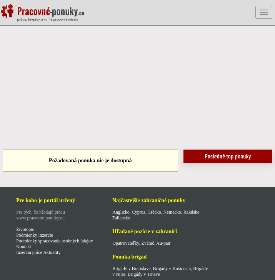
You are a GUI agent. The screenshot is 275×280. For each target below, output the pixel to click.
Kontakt (23, 246)
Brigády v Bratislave (131, 268)
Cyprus (138, 212)
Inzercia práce (29, 252)
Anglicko (121, 212)
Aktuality (51, 252)
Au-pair (163, 243)
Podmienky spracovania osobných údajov (54, 241)
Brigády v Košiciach (172, 268)
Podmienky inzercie (34, 235)
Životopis (25, 229)
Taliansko (121, 218)
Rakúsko (191, 212)
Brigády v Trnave (144, 274)
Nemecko (172, 212)
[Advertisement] (137, 88)
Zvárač (148, 243)
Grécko (154, 212)
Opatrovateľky (125, 243)
